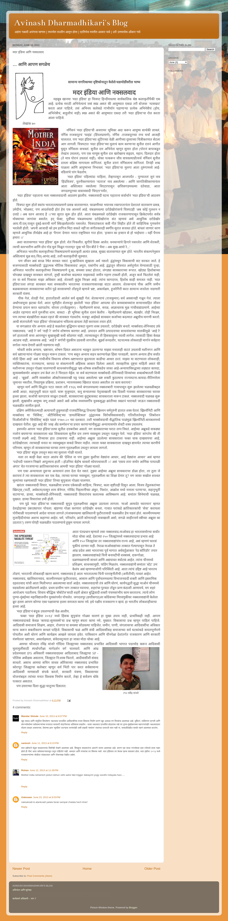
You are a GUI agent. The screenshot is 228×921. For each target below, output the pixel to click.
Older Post (152, 868)
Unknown (26, 797)
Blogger (133, 907)
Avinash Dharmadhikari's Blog (71, 23)
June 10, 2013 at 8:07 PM (53, 716)
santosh (25, 743)
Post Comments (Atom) (39, 876)
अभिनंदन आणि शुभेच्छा (22, 890)
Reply (24, 732)
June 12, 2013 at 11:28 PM (44, 770)
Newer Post (21, 868)
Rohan (25, 770)
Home (87, 868)
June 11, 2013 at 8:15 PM (45, 743)
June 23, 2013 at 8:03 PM (46, 797)
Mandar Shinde (29, 716)
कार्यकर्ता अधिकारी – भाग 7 (24, 898)
